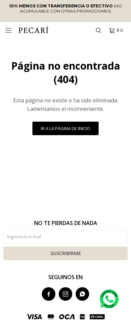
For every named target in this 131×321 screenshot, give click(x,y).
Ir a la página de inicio (65, 128)
